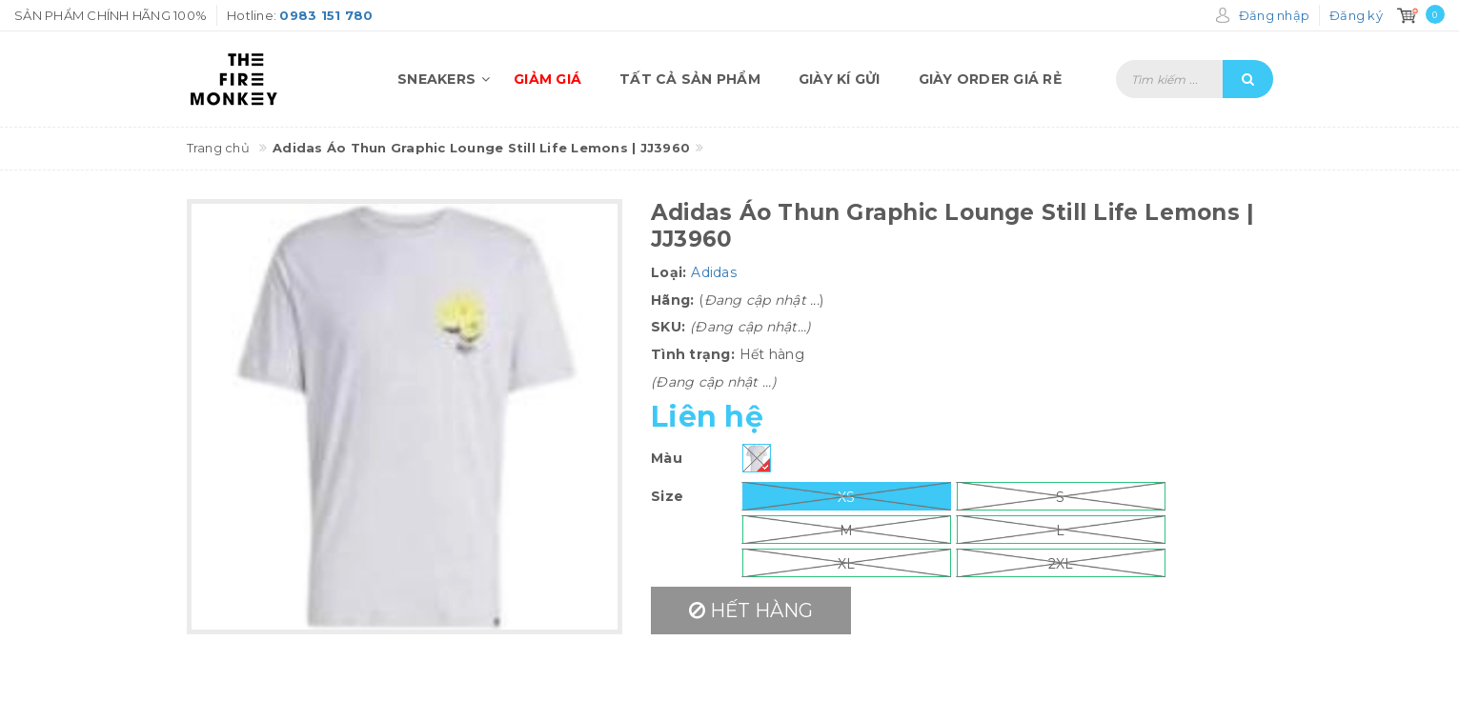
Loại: (668, 272)
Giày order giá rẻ (990, 79)
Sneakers (446, 79)
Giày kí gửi (840, 79)
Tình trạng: (693, 354)
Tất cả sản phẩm (689, 79)
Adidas (714, 272)
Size (667, 496)
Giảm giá (547, 79)
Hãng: (672, 300)
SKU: (668, 326)
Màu (666, 458)
